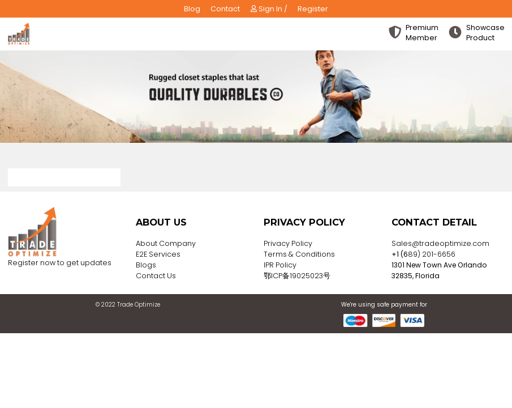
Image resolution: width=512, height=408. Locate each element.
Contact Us (156, 275)
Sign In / (269, 9)
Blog (192, 9)
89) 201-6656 (431, 254)
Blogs (146, 265)
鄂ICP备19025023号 (297, 275)
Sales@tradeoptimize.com (440, 243)
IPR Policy (280, 265)
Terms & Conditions (299, 254)
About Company (166, 243)
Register (313, 9)
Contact (225, 9)
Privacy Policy (288, 243)
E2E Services (158, 254)
